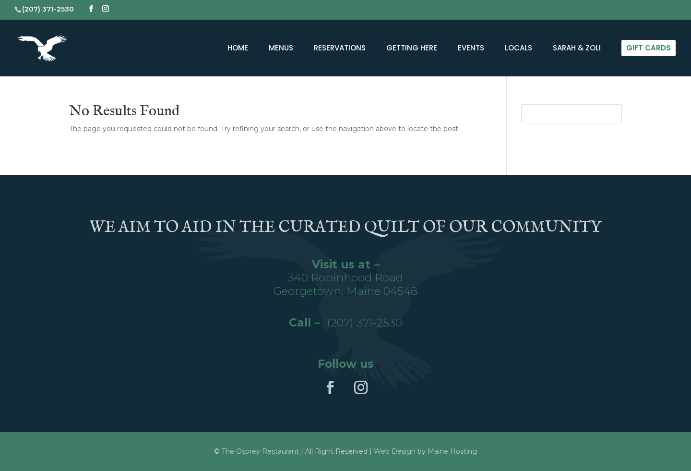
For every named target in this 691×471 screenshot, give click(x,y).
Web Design (395, 451)
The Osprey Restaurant (261, 451)
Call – (308, 322)
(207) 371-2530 (364, 322)
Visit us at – (346, 264)
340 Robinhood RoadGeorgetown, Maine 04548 (345, 284)
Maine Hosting (452, 451)
